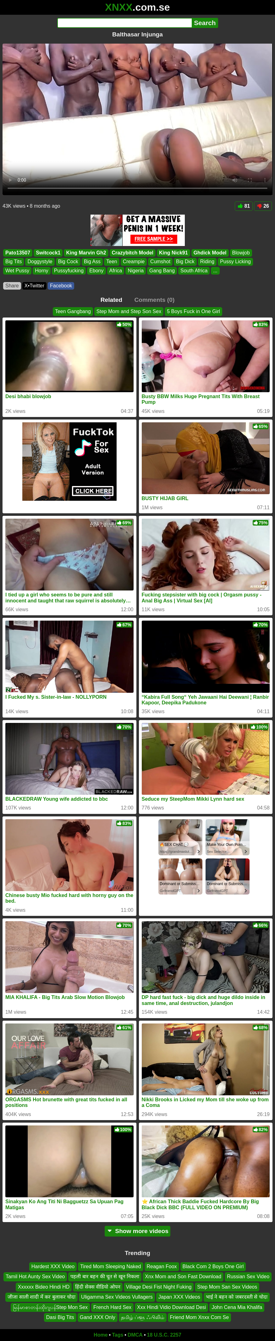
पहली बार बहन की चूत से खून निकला (104, 1277)
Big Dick (185, 261)
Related (111, 300)
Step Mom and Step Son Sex (128, 311)
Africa (115, 270)
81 (244, 206)
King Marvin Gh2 (86, 252)
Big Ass (92, 261)
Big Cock (68, 261)
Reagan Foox (162, 1266)
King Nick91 (173, 252)
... (215, 270)
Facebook (61, 285)
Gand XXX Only (97, 1317)
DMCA (135, 1335)
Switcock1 (48, 252)
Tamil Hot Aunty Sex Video (35, 1277)
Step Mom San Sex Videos (227, 1287)
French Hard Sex (112, 1307)
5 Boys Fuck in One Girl (193, 311)
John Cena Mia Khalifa (237, 1307)
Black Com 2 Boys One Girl (213, 1266)
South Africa (193, 270)
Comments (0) (154, 300)
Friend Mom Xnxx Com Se (199, 1317)
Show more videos (137, 1231)
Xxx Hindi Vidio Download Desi (171, 1307)
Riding (207, 261)
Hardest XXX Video (53, 1266)
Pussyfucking (69, 270)
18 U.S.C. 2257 (164, 1335)
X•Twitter (34, 285)
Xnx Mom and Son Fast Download (183, 1277)
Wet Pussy (17, 270)
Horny (41, 270)
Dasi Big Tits (60, 1317)
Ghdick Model (210, 252)
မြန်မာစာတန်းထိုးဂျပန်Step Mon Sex (50, 1307)
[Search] (124, 23)
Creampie (134, 261)
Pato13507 (17, 252)
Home (100, 1335)
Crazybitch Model (132, 252)
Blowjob (241, 252)
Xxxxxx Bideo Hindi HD (44, 1287)
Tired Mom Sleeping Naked (110, 1266)
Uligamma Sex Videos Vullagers (117, 1297)
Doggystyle (39, 261)
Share (12, 285)
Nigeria (136, 270)
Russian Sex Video (248, 1277)
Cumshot (160, 261)
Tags (117, 1335)
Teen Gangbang (73, 311)
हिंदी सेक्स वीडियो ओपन (97, 1287)
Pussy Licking (235, 261)
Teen (111, 261)
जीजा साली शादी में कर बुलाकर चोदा (41, 1297)
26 (263, 206)
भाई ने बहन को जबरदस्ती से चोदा (236, 1297)
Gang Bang (162, 270)
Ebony (96, 270)
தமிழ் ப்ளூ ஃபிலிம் (142, 1317)
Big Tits (13, 261)
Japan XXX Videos (179, 1297)
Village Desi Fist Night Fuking (159, 1287)
